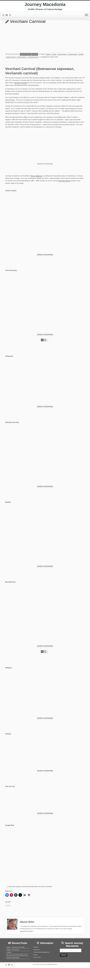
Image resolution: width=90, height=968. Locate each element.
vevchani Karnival (21, 57)
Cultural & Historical (26, 54)
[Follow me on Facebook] (7, 15)
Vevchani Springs (64, 181)
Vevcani (54, 54)
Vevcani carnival (62, 54)
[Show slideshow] (45, 164)
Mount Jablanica (36, 176)
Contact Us (36, 949)
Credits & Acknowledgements (41, 952)
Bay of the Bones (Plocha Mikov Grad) (17, 955)
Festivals (35, 54)
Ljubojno (9, 952)
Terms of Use (37, 957)
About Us (36, 947)
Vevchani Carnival (10, 57)
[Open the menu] (86, 15)
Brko (56, 57)
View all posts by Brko (27, 931)
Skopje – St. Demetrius (13, 949)
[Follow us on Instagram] (10, 15)
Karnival (48, 54)
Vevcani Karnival (72, 54)
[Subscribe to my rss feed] (4, 15)
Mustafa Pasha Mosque (13, 957)
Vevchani (80, 54)
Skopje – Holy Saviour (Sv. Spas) (16, 947)
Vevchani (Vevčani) (20, 83)
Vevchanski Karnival (33, 57)
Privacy (35, 954)
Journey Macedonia (45, 4)
